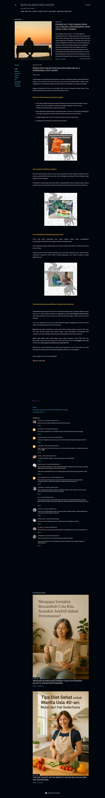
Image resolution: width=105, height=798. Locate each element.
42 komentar (40, 686)
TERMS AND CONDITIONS (64, 11)
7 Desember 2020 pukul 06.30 (50, 527)
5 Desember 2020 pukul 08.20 (51, 487)
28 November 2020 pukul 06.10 (52, 445)
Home (22, 11)
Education (17, 73)
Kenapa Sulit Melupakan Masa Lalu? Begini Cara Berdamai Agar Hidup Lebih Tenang (72, 26)
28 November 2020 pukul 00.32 (55, 437)
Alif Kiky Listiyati (41, 518)
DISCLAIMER (52, 11)
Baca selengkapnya (84, 58)
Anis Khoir (40, 508)
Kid (16, 79)
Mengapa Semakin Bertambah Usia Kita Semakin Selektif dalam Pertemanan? (57, 681)
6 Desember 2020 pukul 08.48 (52, 518)
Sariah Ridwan (41, 445)
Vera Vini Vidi (41, 429)
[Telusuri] (87, 5)
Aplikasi (17, 71)
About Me (28, 11)
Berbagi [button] (57, 59)
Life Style (17, 83)
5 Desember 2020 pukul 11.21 (49, 508)
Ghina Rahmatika (41, 535)
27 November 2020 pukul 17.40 (52, 420)
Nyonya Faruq (41, 420)
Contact (35, 11)
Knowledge (18, 81)
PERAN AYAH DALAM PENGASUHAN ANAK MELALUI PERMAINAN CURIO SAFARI (56, 69)
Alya (39, 497)
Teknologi (17, 86)
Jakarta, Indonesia (40, 412)
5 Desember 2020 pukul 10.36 (47, 497)
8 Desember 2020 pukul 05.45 (52, 535)
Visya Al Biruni (41, 487)
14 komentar (63, 59)
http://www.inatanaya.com (44, 477)
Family (16, 75)
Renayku (40, 455)
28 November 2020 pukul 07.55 (49, 455)
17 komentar (40, 782)
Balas (39, 425)
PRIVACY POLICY (43, 11)
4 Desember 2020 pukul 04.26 (53, 464)
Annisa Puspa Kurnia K (43, 437)
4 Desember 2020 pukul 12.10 (57, 477)
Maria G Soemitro (42, 464)
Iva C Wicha (40, 527)
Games (16, 77)
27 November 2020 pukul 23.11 (51, 429)
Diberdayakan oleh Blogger (52, 793)
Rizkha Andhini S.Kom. (37, 5)
